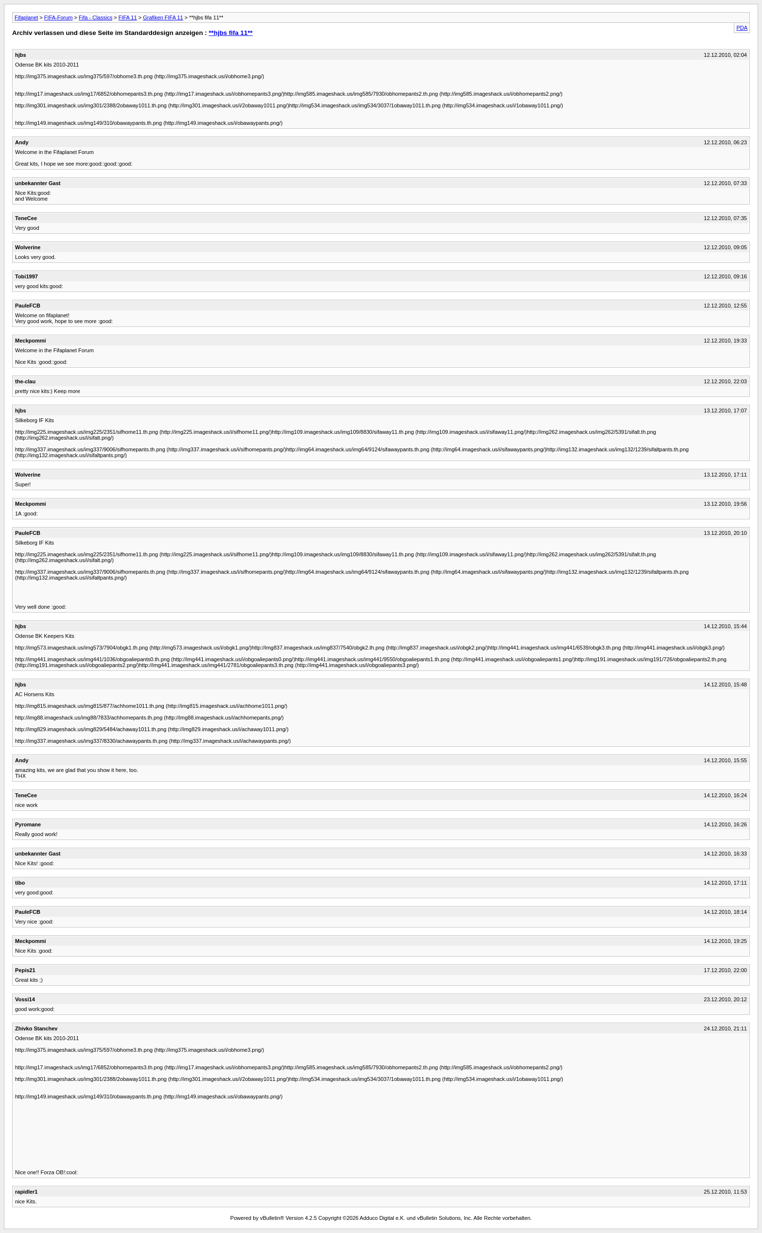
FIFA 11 (128, 17)
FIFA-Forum (58, 17)
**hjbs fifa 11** (230, 32)
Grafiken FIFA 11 (163, 17)
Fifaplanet (26, 17)
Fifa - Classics (95, 17)
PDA (741, 28)
